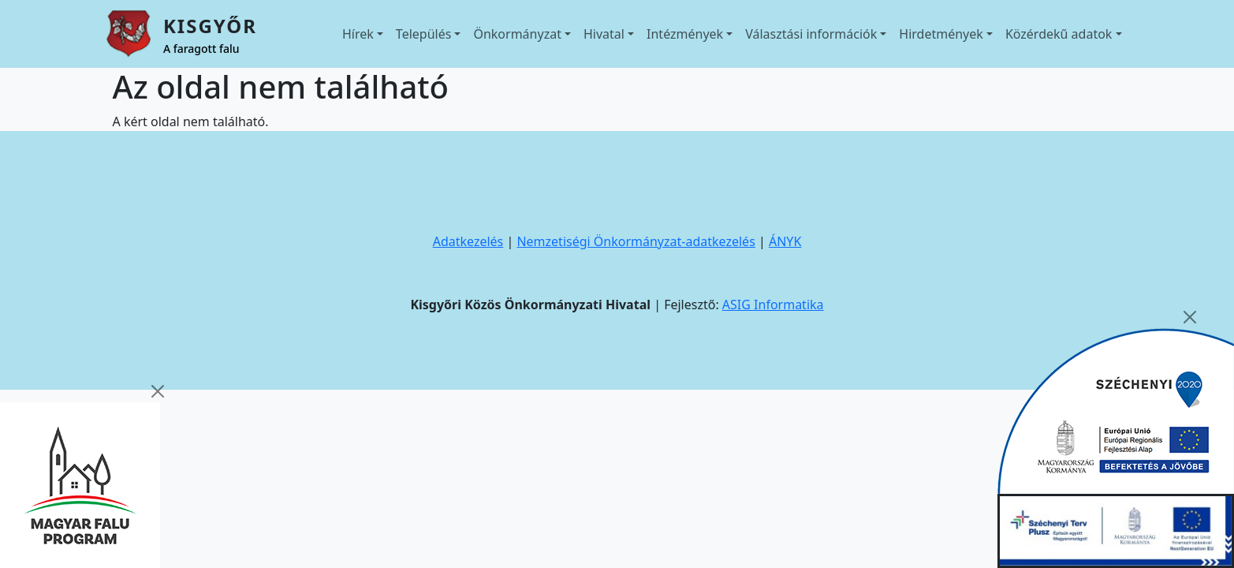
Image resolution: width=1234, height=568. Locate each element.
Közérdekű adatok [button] (1059, 34)
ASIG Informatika (773, 304)
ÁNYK (785, 241)
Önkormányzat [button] (517, 34)
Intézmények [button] (685, 34)
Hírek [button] (358, 34)
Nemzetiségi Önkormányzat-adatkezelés (635, 241)
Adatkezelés (468, 241)
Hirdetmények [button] (941, 34)
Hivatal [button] (603, 34)
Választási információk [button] (811, 34)
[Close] (158, 391)
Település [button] (424, 34)
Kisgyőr (210, 26)
